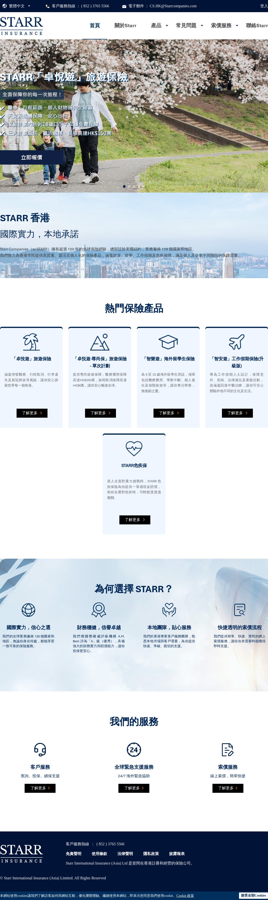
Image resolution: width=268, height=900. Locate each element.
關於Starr (125, 25)
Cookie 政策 (185, 896)
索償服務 (221, 25)
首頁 (95, 25)
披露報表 (177, 854)
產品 (156, 25)
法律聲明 (125, 854)
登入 (264, 6)
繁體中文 (17, 6)
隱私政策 (151, 854)
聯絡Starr (257, 25)
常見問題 (186, 25)
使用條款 (99, 854)
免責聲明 (73, 854)
